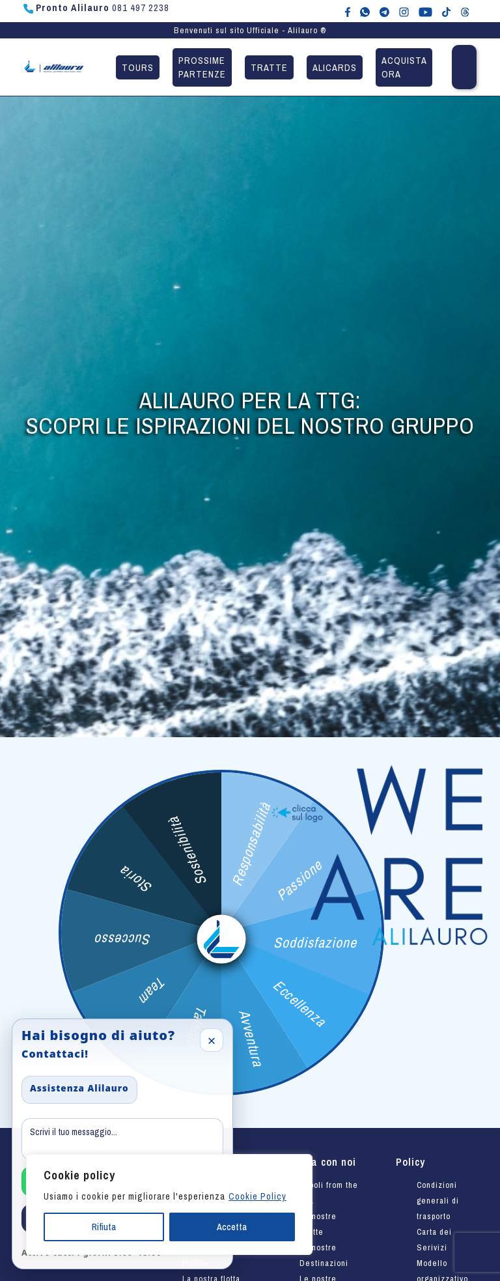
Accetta (232, 1227)
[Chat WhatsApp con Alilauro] (365, 11)
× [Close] (212, 1040)
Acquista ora (404, 67)
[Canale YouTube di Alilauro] (425, 11)
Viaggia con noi (317, 1162)
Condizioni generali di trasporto (438, 1200)
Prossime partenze (202, 67)
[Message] (122, 1139)
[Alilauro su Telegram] (384, 11)
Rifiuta (104, 1227)
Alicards (334, 67)
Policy (410, 1162)
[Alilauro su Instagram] (404, 11)
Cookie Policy (257, 1196)
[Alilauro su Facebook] (347, 11)
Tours (138, 67)
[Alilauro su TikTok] (446, 11)
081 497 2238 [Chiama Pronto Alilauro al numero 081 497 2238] (96, 8)
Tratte (269, 67)
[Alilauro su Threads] (465, 11)
